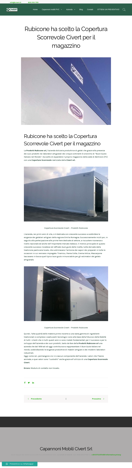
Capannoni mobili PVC (50, 11)
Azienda (69, 11)
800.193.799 (33, 2)
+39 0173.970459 (98, 460)
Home (35, 11)
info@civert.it (15, 2)
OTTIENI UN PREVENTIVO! (108, 11)
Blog (81, 11)
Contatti (90, 11)
